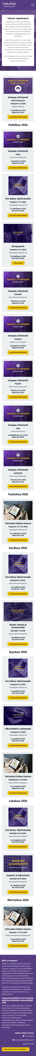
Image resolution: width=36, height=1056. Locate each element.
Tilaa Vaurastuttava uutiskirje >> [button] (16, 1049)
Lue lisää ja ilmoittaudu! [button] (18, 117)
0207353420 (29, 1044)
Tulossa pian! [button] (18, 263)
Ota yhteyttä (29, 1036)
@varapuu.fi (30, 1040)
